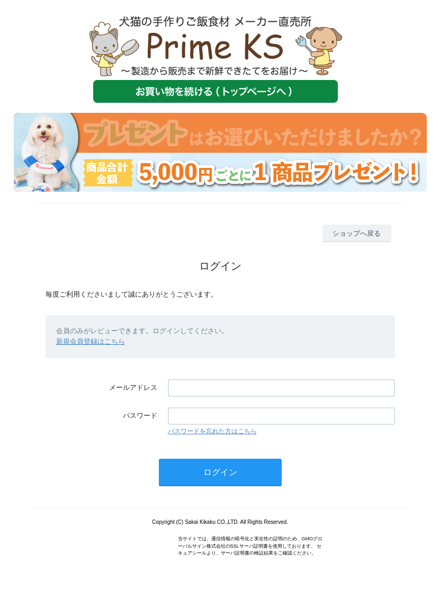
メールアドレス (133, 387)
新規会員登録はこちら (90, 341)
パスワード (140, 416)
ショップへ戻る (357, 233)
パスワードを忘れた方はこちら (212, 431)
